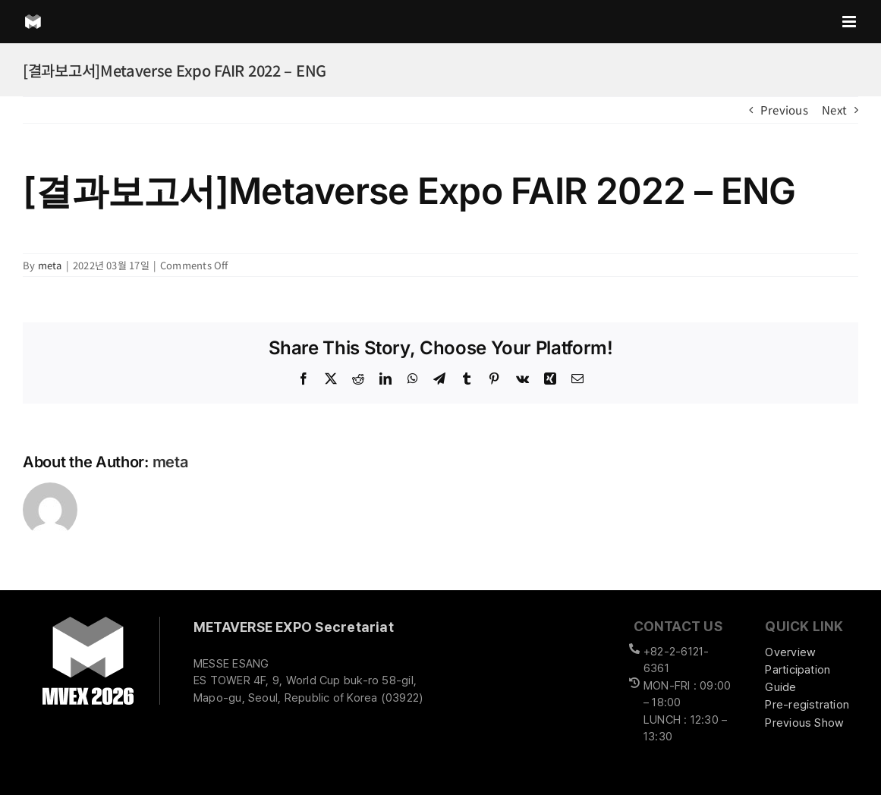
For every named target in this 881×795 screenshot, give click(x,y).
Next (834, 110)
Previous (784, 110)
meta (50, 265)
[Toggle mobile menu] (850, 22)
